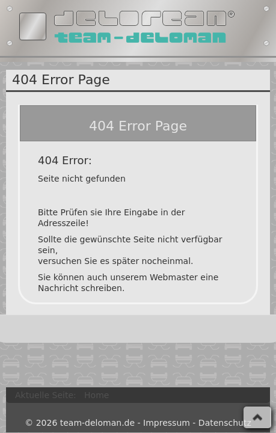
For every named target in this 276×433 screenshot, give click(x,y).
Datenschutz (224, 423)
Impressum (166, 423)
